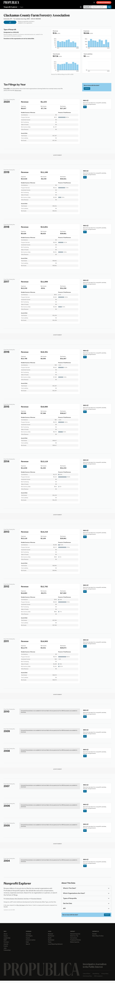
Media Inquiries (74, 944)
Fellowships (7, 952)
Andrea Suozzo (9, 900)
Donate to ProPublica (104, 2)
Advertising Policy (87, 978)
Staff (5, 942)
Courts (28, 940)
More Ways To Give (97, 938)
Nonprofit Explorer (10, 7)
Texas (49, 944)
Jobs (5, 950)
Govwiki (6, 908)
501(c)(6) (16, 32)
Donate (94, 936)
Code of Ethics (86, 976)
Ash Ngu (26, 900)
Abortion (28, 936)
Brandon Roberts (36, 900)
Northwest (51, 938)
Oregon (21, 7)
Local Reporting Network (55, 946)
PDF (85, 107)
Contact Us (87, 88)
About (5, 936)
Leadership (7, 940)
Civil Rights (29, 938)
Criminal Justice (30, 942)
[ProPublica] (11, 2)
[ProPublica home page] (42, 971)
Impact (6, 938)
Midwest (50, 936)
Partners (6, 944)
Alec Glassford (19, 900)
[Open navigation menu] (94, 2)
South (49, 940)
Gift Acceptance (98, 978)
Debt (27, 944)
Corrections (73, 940)
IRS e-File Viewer (21, 907)
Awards (6, 946)
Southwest (51, 942)
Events (6, 948)
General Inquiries (75, 936)
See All (28, 946)
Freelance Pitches (75, 942)
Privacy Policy (104, 976)
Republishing (96, 976)
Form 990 (6, 88)
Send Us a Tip (74, 938)
